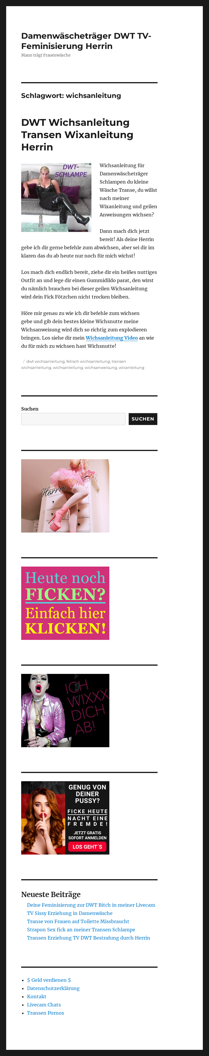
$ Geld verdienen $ (49, 980)
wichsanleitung (68, 367)
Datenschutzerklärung (53, 988)
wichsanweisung (101, 367)
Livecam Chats (44, 1005)
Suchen (30, 409)
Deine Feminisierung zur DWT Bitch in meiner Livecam (91, 905)
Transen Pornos (45, 1013)
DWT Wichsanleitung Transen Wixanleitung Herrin (77, 134)
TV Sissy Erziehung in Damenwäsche (70, 913)
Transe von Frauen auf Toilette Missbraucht (78, 921)
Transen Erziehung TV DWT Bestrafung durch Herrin (88, 938)
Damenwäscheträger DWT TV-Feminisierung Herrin (86, 41)
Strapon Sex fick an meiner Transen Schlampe (81, 930)
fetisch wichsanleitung (88, 361)
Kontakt (36, 996)
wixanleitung (131, 367)
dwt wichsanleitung (45, 361)
